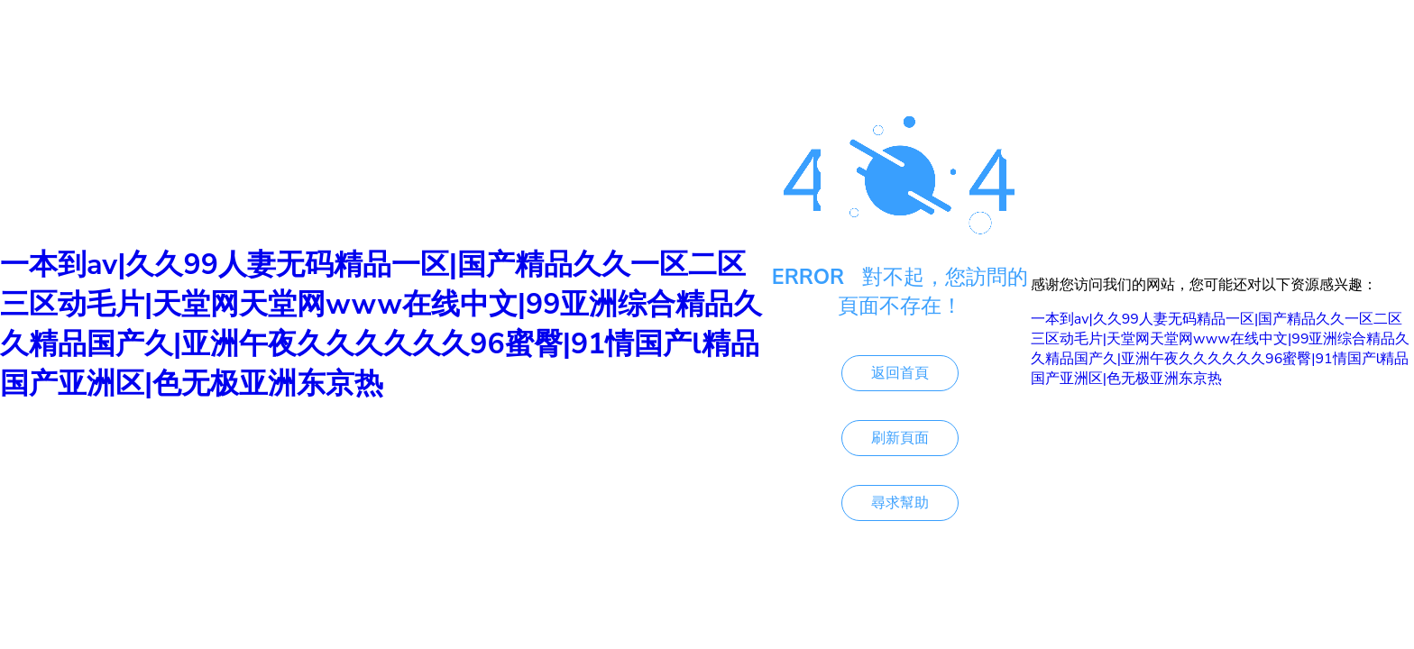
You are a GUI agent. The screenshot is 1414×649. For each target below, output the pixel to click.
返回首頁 (900, 373)
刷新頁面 (900, 438)
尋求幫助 (900, 503)
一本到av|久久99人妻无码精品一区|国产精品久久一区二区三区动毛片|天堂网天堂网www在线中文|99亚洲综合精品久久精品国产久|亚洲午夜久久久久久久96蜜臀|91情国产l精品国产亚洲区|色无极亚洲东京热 (381, 324)
